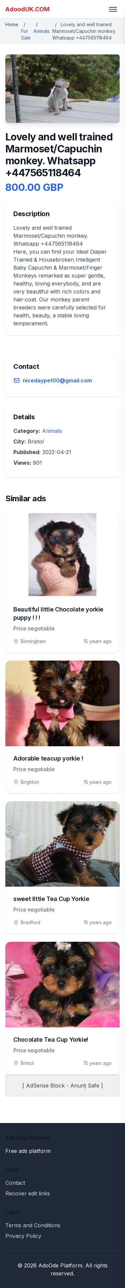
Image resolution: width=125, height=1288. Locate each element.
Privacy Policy (23, 1236)
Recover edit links (27, 1193)
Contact (15, 1182)
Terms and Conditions (32, 1225)
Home (11, 24)
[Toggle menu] (113, 9)
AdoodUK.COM (27, 9)
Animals (41, 31)
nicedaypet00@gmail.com (57, 380)
